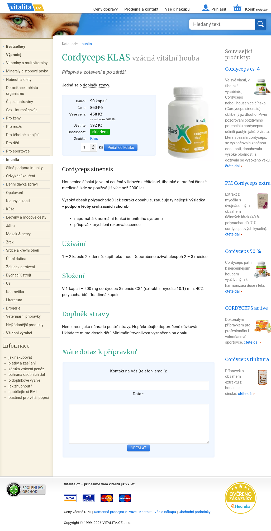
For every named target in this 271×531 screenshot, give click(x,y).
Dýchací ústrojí (18, 275)
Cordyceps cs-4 (242, 69)
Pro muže (14, 126)
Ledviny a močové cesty (26, 217)
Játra (10, 226)
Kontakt (145, 512)
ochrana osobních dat (26, 374)
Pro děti (12, 143)
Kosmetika (15, 292)
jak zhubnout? (20, 386)
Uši (8, 283)
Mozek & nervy (18, 234)
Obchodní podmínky (195, 512)
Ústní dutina (16, 259)
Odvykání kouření (20, 176)
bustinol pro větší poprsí (28, 397)
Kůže (10, 209)
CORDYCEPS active (246, 308)
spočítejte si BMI (22, 392)
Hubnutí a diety (18, 79)
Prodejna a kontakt (141, 9)
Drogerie (13, 308)
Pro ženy (13, 118)
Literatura (14, 300)
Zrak (9, 242)
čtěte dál (232, 166)
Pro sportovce (18, 151)
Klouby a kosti (18, 201)
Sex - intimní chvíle (21, 110)
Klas (94, 138)
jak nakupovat (20, 357)
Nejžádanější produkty (25, 325)
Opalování (14, 193)
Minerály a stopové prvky (27, 71)
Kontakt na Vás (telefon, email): (138, 371)
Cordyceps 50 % (243, 251)
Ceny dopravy (105, 9)
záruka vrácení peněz (26, 369)
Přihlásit (218, 9)
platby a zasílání (22, 363)
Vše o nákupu (177, 9)
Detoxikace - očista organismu (22, 91)
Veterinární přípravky (23, 316)
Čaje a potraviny (19, 102)
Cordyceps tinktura (247, 359)
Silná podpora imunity (24, 168)
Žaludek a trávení (20, 267)
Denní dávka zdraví (22, 184)
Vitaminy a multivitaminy (26, 63)
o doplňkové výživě (24, 380)
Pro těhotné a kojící (22, 135)
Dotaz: (138, 393)
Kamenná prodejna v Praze (115, 512)
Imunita (85, 44)
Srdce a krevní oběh (22, 250)
